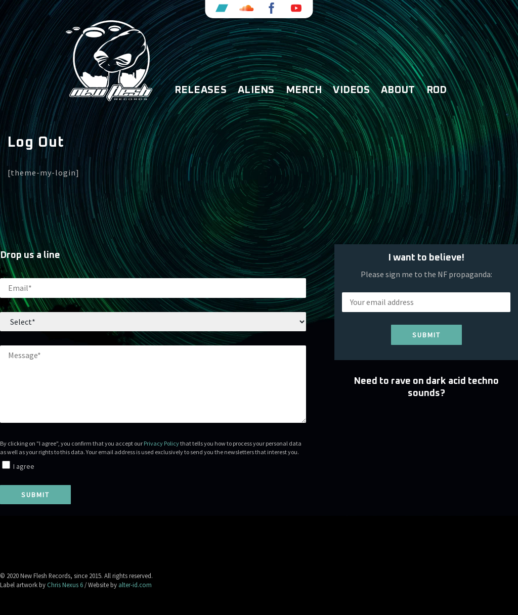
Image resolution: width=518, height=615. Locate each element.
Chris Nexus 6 (65, 585)
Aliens (256, 90)
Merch (304, 90)
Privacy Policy (161, 443)
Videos (351, 90)
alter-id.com (135, 585)
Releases (201, 90)
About (398, 90)
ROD (436, 90)
